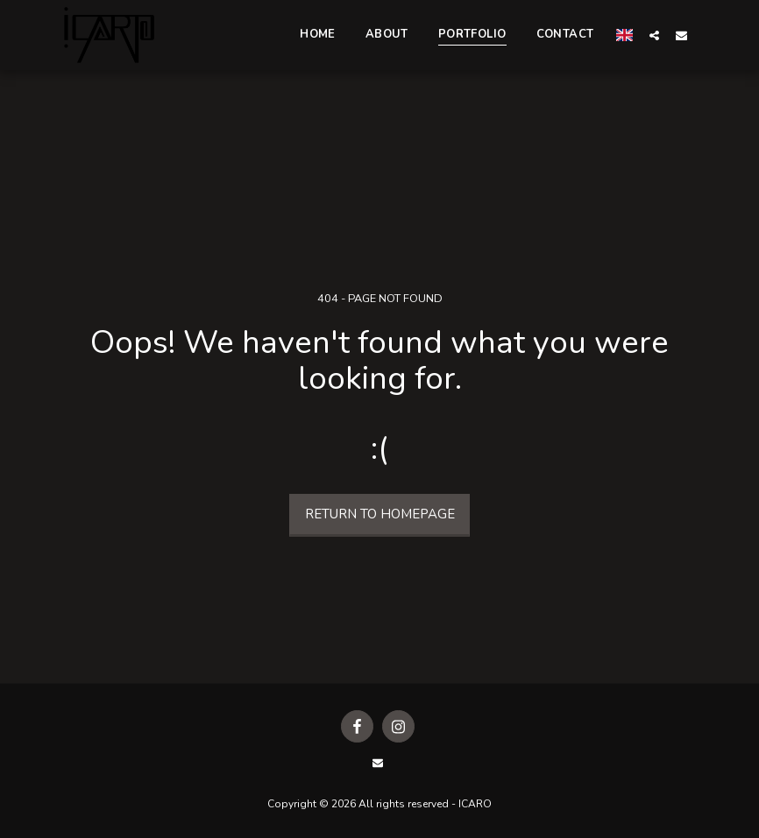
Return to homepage (380, 514)
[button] (654, 35)
